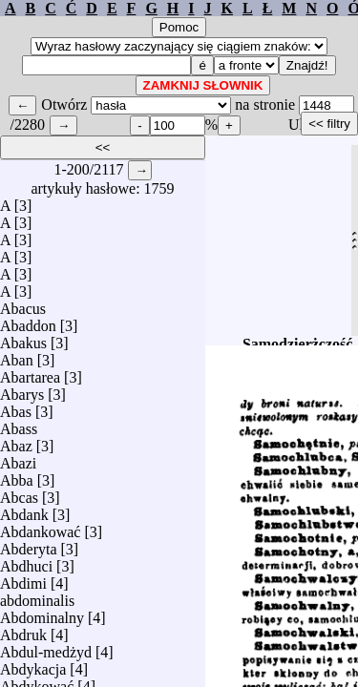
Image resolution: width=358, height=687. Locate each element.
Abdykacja (33, 664)
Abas (16, 407)
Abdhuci (26, 561)
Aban (16, 355)
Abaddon (28, 321)
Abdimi (23, 579)
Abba (16, 476)
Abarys (22, 390)
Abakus (23, 338)
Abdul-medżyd (46, 647)
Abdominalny (42, 613)
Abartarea (30, 372)
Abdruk (23, 630)
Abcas (19, 493)
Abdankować (40, 527)
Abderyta (28, 544)
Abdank (24, 510)
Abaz (16, 441)
